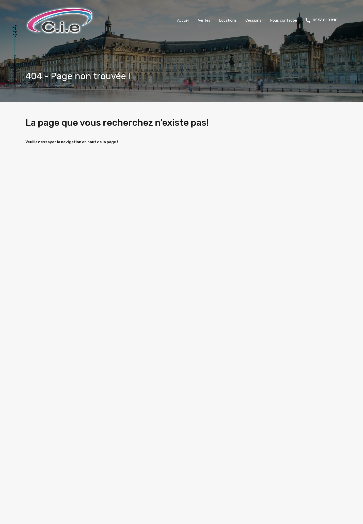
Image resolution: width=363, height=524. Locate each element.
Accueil (183, 20)
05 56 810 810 (325, 20)
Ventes (204, 20)
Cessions (253, 20)
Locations (228, 20)
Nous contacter (283, 20)
